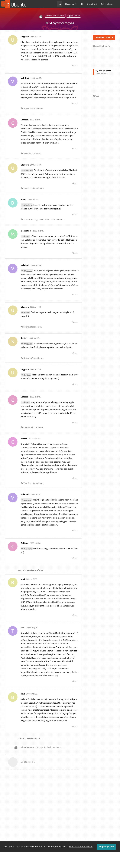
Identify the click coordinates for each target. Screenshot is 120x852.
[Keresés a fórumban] (59, 4)
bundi (27, 236)
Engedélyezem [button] (106, 846)
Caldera (28, 205)
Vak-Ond (28, 170)
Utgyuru (28, 270)
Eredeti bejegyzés (101, 46)
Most (96, 96)
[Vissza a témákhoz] (4, 4)
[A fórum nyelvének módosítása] (71, 4)
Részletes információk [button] (81, 846)
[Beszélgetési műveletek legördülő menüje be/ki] (112, 37)
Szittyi (27, 375)
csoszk (27, 500)
